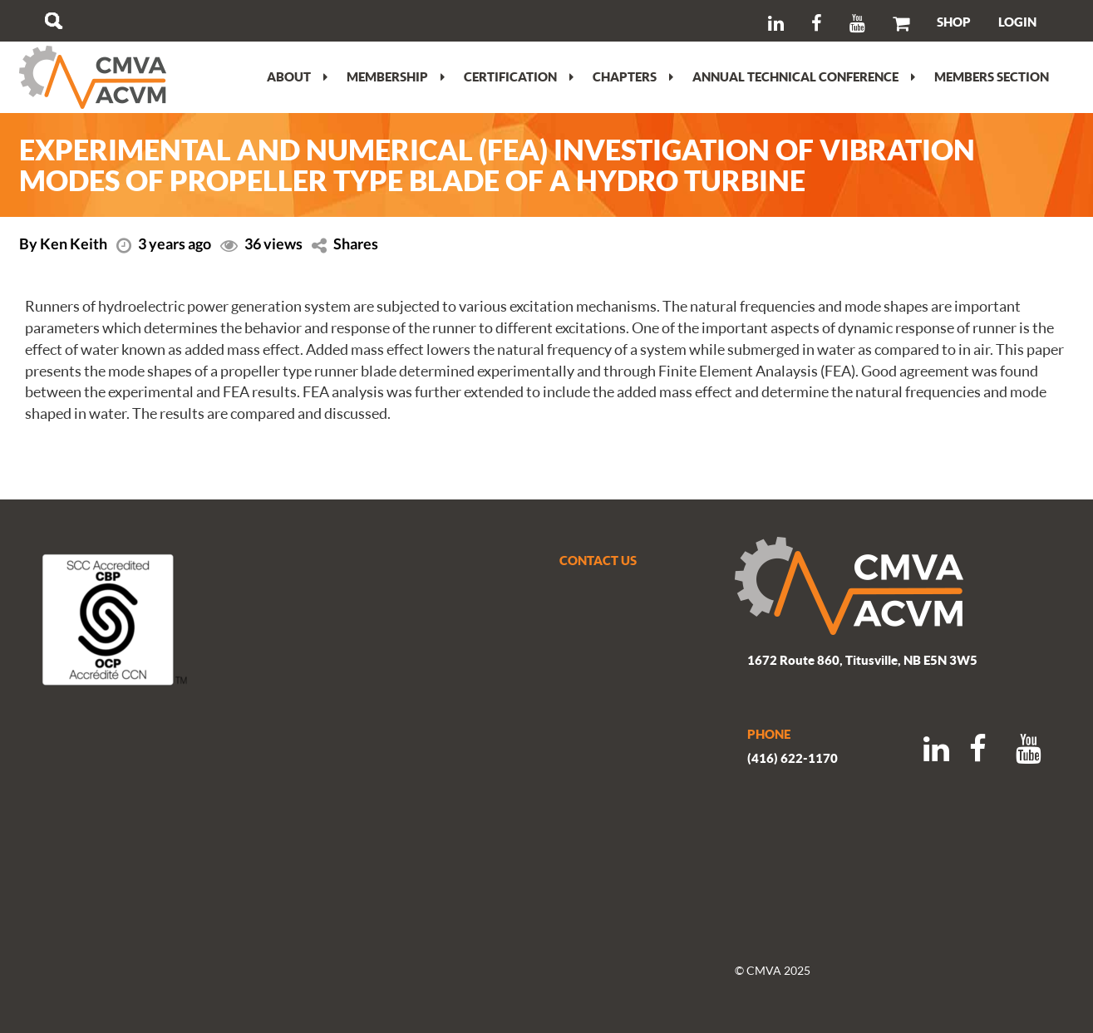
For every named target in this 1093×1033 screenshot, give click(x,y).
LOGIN (1017, 21)
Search (53, 20)
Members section (991, 76)
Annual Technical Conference (803, 76)
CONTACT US (598, 560)
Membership (396, 76)
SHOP (954, 21)
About (297, 76)
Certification (519, 76)
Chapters (633, 76)
